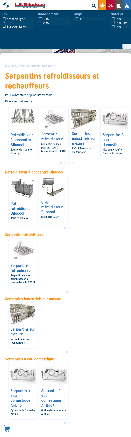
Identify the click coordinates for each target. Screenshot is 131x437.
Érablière (24, 65)
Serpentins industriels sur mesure (33, 298)
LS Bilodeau (11, 65)
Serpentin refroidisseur (24, 234)
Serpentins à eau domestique (29, 359)
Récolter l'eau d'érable (43, 65)
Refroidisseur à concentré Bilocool (34, 172)
